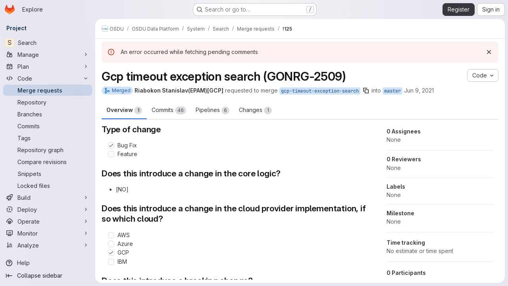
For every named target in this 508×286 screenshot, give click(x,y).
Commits (169, 110)
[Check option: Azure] (111, 244)
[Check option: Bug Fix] (111, 145)
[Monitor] (47, 233)
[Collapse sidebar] (47, 275)
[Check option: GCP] (111, 252)
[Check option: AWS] (111, 235)
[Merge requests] (47, 90)
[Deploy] (47, 209)
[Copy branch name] (366, 90)
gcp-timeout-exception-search (320, 91)
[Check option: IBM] (111, 262)
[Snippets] (47, 173)
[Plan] (47, 66)
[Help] (47, 263)
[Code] (47, 78)
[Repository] (47, 102)
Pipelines (212, 110)
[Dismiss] (489, 52)
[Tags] (47, 137)
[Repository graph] (47, 149)
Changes (255, 110)
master (392, 91)
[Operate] (47, 221)
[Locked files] (47, 185)
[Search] (47, 42)
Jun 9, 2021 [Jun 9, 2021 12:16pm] (419, 90)
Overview (124, 110)
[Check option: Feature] (111, 154)
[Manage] (47, 54)
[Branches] (47, 114)
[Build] (47, 197)
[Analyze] (47, 245)
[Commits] (47, 125)
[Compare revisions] (47, 161)
